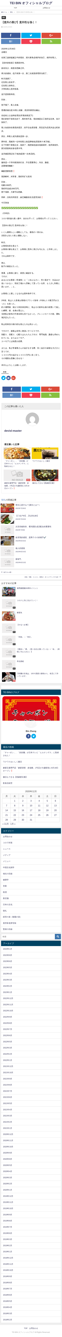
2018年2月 (7, 1320)
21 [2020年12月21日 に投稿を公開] (6, 815)
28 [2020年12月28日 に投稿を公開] (6, 820)
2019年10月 (8, 1208)
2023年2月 (7, 986)
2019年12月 (8, 1196)
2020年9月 (7, 1153)
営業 (5, 886)
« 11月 (5, 824)
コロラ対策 (7, 843)
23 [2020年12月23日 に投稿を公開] (23, 815)
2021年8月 (7, 1085)
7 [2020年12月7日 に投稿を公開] (6, 805)
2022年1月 (7, 1060)
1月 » (13, 824)
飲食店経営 (7, 783)
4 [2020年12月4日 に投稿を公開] (39, 801)
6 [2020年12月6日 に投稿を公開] (55, 801)
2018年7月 (7, 1289)
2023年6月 (7, 961)
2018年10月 (8, 1270)
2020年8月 (7, 1159)
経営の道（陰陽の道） (12, 917)
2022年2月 (7, 1054)
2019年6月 (7, 1233)
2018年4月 (7, 1307)
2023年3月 (7, 980)
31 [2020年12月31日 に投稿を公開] (31, 820)
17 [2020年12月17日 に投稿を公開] (31, 810)
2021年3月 (7, 1116)
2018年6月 (7, 1295)
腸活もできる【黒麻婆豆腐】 (15, 777)
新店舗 (6, 898)
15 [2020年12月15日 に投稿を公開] (14, 810)
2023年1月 (7, 992)
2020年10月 (8, 1147)
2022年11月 (8, 1004)
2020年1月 (7, 1190)
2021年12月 (8, 1066)
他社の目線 (7, 874)
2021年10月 (8, 1072)
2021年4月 (7, 1110)
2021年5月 (7, 1103)
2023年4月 (7, 974)
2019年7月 (7, 1227)
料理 (5, 892)
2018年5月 (7, 1301)
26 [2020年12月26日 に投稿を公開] (47, 815)
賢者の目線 (7, 929)
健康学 (6, 880)
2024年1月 (7, 949)
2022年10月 (8, 1011)
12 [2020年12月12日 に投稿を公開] (47, 805)
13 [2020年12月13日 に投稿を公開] (55, 805)
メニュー (7, 861)
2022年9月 (7, 1017)
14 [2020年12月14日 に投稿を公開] (6, 810)
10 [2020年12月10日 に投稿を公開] (31, 805)
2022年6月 (7, 1035)
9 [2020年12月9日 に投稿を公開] (22, 805)
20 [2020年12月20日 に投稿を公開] (55, 810)
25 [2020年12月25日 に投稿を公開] (39, 815)
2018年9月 (7, 1276)
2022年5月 (7, 1042)
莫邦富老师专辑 (9, 923)
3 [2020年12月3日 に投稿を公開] (31, 801)
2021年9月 (7, 1079)
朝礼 (3, 17)
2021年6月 (7, 1097)
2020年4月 (7, 1171)
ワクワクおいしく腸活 (12, 762)
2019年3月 (7, 1239)
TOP (15, 8)
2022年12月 (8, 998)
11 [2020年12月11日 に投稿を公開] (39, 805)
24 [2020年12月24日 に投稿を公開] (31, 815)
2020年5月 (7, 1165)
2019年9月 (7, 1215)
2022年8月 (7, 1023)
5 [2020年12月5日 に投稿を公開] (47, 801)
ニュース (7, 849)
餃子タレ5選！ (8, 572)
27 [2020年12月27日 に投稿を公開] (55, 815)
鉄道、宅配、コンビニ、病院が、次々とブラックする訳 (41, 577)
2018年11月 (8, 1264)
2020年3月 (7, 1177)
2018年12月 (8, 1258)
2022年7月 (7, 1029)
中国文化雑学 (8, 867)
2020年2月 (7, 1184)
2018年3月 (7, 1313)
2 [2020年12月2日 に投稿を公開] (22, 801)
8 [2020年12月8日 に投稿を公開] (14, 805)
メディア (7, 855)
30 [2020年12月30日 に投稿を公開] (23, 820)
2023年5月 (7, 967)
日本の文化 (7, 904)
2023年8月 (7, 955)
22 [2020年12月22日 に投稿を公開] (14, 815)
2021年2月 (7, 1122)
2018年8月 (7, 1283)
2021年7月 (7, 1091)
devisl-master (13, 430)
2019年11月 (8, 1202)
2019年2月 (7, 1245)
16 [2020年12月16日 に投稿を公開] (23, 810)
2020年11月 (8, 1140)
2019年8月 (7, 1221)
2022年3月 (7, 1048)
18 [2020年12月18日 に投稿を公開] (39, 810)
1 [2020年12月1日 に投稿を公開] (14, 801)
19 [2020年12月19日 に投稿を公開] (47, 810)
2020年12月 (8, 1134)
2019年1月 (7, 1252)
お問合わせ (46, 8)
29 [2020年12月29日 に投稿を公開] (14, 820)
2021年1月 (7, 1128)
